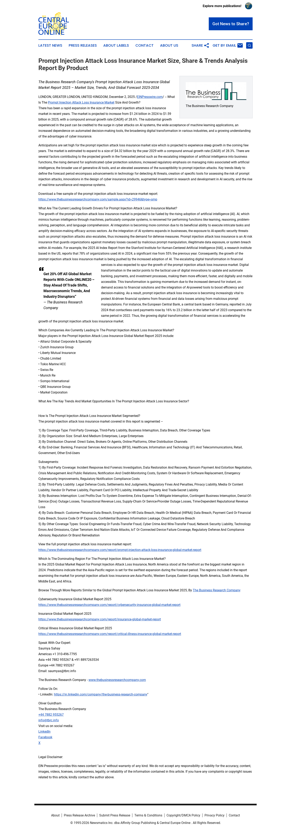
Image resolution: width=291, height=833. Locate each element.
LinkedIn (44, 731)
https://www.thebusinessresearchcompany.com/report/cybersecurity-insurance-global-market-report (109, 605)
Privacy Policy (215, 815)
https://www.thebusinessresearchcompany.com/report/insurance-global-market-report (99, 619)
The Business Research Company (216, 590)
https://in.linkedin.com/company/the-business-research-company (100, 694)
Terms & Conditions (148, 815)
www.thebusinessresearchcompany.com (117, 680)
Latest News (50, 45)
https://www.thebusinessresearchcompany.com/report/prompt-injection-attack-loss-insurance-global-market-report (119, 550)
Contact (144, 45)
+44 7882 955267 (51, 715)
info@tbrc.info (48, 720)
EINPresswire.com (150, 97)
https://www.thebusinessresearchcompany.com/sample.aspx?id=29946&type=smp (97, 199)
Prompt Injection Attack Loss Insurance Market (81, 102)
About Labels (116, 45)
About (55, 815)
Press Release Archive (79, 815)
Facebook (45, 737)
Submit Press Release (114, 815)
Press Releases (83, 45)
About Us (169, 45)
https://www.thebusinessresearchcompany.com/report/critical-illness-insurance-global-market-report (109, 634)
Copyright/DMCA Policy (183, 815)
